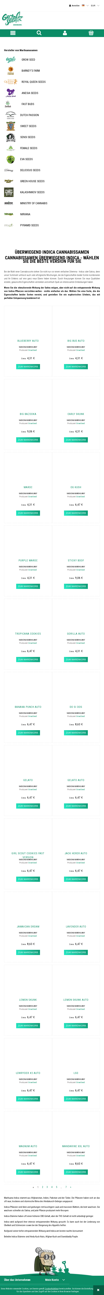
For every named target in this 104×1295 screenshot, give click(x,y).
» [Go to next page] (70, 1187)
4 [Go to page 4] (52, 1187)
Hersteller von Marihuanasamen (20, 50)
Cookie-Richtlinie (52, 1288)
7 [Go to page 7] (66, 1187)
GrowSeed (32, 350)
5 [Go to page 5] (56, 1187)
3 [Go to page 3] (47, 1187)
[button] (13, 33)
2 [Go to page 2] (42, 1187)
